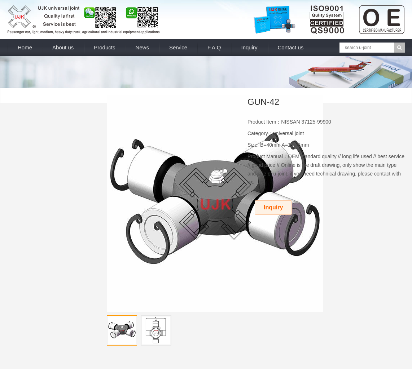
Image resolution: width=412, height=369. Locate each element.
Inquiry (249, 47)
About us (63, 47)
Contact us (291, 47)
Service (178, 47)
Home (25, 47)
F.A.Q (214, 47)
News (142, 47)
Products (104, 47)
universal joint (288, 133)
